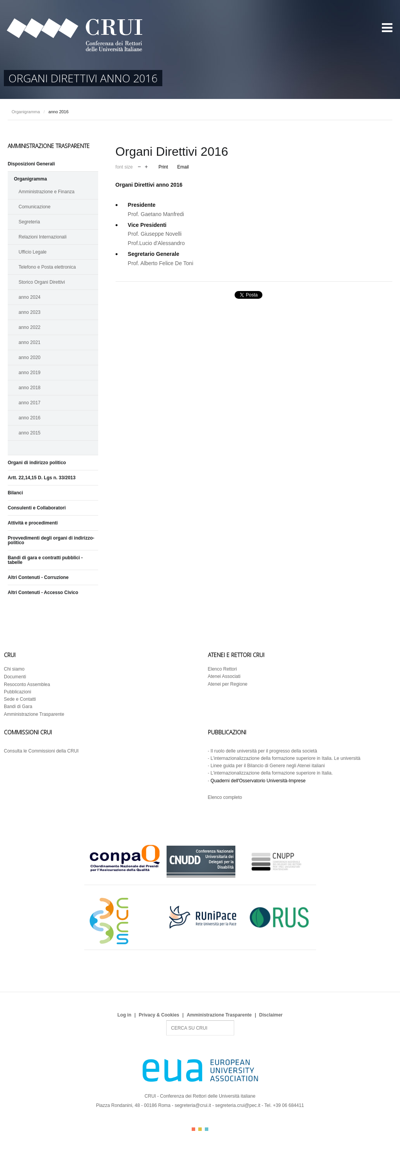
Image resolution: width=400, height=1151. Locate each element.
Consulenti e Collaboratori (37, 508)
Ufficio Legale (33, 252)
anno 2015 (30, 433)
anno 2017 (30, 402)
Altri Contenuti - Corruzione (38, 577)
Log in (124, 1015)
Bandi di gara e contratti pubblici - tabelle (45, 560)
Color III (206, 1129)
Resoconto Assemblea (27, 684)
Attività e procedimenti (33, 523)
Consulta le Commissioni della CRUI (41, 751)
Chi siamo (14, 669)
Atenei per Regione (228, 684)
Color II (200, 1129)
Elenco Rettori (222, 669)
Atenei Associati (224, 676)
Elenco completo (225, 797)
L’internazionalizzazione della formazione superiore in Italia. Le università (286, 758)
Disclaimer (271, 1015)
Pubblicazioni (17, 692)
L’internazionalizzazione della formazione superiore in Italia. (272, 773)
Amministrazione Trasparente (34, 714)
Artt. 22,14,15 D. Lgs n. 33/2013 (41, 477)
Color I (193, 1129)
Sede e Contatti (20, 699)
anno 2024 (30, 297)
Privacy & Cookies (159, 1015)
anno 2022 (30, 327)
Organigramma (26, 111)
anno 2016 (30, 418)
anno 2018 (30, 387)
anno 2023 (30, 312)
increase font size (146, 166)
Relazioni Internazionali (42, 237)
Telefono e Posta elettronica (47, 267)
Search (166, 1020)
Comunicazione (35, 206)
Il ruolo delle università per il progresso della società (264, 751)
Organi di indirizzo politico (37, 462)
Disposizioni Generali (31, 164)
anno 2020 (30, 357)
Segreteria (29, 222)
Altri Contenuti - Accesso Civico (43, 592)
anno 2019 (30, 372)
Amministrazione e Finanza (47, 191)
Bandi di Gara (18, 706)
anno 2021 (30, 342)
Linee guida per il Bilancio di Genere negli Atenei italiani (268, 765)
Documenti (15, 676)
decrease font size (139, 166)
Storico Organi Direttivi (42, 282)
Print (163, 167)
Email (183, 167)
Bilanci (15, 492)
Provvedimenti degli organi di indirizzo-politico (51, 540)
